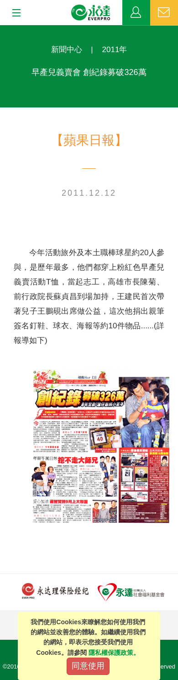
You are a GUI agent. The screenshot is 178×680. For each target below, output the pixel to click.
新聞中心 (66, 49)
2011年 (114, 49)
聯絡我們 (164, 13)
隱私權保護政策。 (114, 652)
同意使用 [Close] (88, 665)
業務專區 (136, 13)
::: (3, 30)
